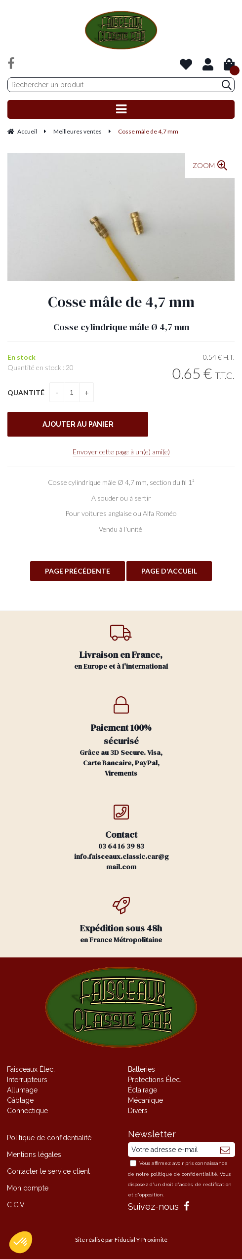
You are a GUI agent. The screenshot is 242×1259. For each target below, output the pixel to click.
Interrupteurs (27, 1080)
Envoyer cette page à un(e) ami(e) (121, 451)
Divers (138, 1111)
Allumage (22, 1090)
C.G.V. (16, 1205)
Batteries (141, 1069)
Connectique (27, 1111)
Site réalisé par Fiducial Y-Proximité (121, 1239)
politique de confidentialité (184, 1174)
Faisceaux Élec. (31, 1069)
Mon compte (27, 1188)
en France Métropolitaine (121, 921)
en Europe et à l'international (121, 647)
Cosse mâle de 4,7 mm (121, 302)
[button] (21, 1242)
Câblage (20, 1100)
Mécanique (145, 1100)
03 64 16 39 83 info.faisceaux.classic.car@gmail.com (121, 837)
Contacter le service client (48, 1171)
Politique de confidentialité (49, 1138)
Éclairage (142, 1090)
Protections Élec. (154, 1080)
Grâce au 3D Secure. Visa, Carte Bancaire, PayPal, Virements (121, 737)
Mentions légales (34, 1154)
